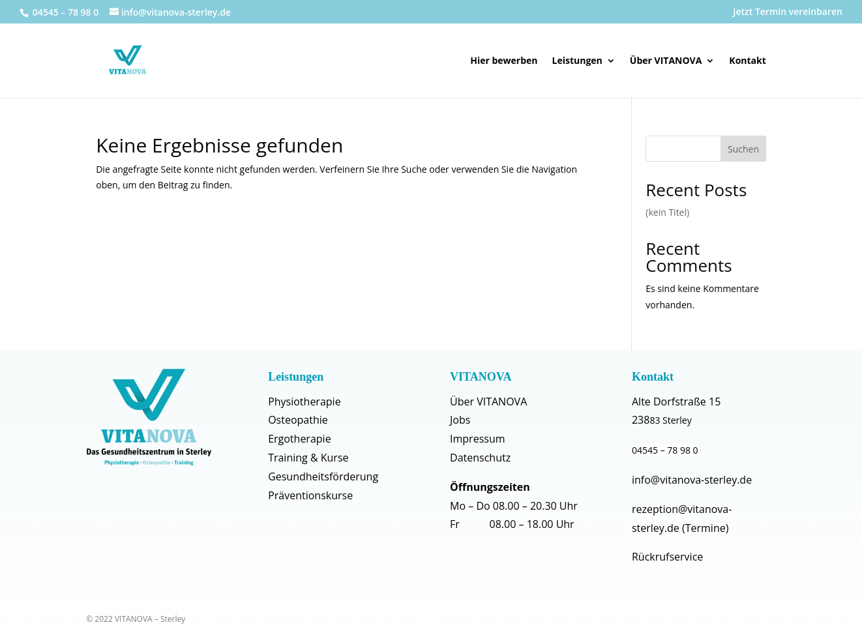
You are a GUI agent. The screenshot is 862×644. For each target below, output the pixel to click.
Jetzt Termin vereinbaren (787, 12)
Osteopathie (298, 420)
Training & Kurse (308, 457)
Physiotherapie (304, 401)
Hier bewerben (503, 61)
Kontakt (747, 61)
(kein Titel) (667, 212)
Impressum (477, 439)
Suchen (743, 149)
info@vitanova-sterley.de (692, 480)
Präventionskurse (310, 495)
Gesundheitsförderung (323, 476)
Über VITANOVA (666, 61)
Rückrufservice (667, 556)
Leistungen (577, 61)
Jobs (460, 420)
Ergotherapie (299, 439)
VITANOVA (480, 376)
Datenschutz (480, 457)
